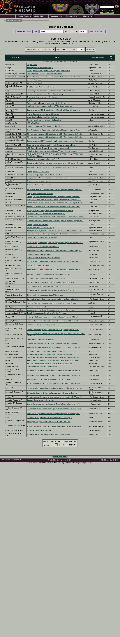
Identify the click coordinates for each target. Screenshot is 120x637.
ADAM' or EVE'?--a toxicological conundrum (43, 247)
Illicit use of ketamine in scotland (39, 265)
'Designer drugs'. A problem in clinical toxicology (44, 175)
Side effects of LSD (34, 80)
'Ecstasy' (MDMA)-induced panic (39, 185)
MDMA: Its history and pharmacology (40, 228)
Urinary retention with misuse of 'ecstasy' (42, 238)
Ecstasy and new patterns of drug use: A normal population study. (51, 310)
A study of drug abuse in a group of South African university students (52, 151)
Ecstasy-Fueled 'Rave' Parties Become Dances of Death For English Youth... (55, 203)
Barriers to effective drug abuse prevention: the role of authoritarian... (52, 299)
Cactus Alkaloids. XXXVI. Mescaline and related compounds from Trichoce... (55, 141)
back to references (60, 456)
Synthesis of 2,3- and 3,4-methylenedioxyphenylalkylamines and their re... (54, 370)
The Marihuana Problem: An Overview (41, 87)
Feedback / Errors (97, 31)
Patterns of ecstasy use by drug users (41, 325)
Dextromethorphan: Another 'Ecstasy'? (41, 339)
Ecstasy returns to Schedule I (38, 172)
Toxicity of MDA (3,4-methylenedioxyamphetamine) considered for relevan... (55, 163)
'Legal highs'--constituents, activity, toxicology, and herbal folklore (51, 145)
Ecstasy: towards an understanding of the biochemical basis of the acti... (53, 197)
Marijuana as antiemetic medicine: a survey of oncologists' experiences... (54, 200)
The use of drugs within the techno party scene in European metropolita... (54, 383)
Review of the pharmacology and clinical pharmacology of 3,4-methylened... (55, 243)
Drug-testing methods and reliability (40, 194)
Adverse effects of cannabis (37, 307)
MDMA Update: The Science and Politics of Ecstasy (46, 214)
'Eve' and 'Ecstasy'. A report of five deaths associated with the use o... (52, 168)
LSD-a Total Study (33, 123)
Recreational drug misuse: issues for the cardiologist (46, 351)
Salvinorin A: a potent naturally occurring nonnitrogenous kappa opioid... (53, 414)
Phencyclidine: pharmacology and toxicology (43, 114)
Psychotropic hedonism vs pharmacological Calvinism (47, 103)
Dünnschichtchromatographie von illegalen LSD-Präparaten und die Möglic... (55, 134)
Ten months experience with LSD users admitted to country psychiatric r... (54, 77)
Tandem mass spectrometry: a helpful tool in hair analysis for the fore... (53, 360)
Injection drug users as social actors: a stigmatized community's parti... (53, 303)
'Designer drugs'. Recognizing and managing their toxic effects (50, 211)
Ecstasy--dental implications (37, 225)
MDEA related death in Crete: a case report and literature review (50, 282)
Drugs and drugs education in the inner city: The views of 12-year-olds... (53, 321)
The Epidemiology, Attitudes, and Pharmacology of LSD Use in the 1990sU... (55, 231)
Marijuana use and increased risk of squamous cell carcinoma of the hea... (54, 347)
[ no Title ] (30, 100)
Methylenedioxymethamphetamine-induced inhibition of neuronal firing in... (54, 250)
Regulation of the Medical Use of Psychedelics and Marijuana (49, 363)
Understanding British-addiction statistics (42, 117)
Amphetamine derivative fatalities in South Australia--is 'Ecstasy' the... (52, 290)
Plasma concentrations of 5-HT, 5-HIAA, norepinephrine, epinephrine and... (54, 426)
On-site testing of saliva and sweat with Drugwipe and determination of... (53, 357)
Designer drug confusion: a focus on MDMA (43, 159)
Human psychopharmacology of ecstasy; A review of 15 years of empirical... (55, 388)
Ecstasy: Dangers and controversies (40, 400)
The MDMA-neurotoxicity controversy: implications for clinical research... (53, 207)
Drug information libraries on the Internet (42, 366)
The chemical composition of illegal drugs (42, 97)
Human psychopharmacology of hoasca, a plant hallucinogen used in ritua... (55, 261)
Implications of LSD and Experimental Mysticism (44, 74)
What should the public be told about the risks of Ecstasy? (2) (49, 418)
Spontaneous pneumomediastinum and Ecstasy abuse (47, 278)
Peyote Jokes (32, 65)
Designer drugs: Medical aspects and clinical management (48, 178)
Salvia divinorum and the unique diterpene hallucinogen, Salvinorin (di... (53, 234)
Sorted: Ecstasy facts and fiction (39, 430)
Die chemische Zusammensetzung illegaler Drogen (46, 94)
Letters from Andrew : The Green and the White (44, 126)
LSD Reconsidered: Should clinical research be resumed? (48, 148)
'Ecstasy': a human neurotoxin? (38, 181)
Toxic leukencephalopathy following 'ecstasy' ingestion (47, 313)
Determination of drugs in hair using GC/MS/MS (44, 286)
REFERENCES (14, 21)
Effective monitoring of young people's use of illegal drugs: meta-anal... (53, 330)
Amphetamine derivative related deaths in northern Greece (48, 434)
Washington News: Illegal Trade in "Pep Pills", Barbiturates (48, 71)
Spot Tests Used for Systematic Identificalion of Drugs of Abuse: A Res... (53, 130)
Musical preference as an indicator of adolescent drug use (48, 274)
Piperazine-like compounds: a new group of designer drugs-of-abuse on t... (54, 409)
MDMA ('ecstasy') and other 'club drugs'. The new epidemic (48, 421)
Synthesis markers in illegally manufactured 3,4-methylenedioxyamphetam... (55, 221)
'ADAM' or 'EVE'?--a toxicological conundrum (43, 257)
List (35, 31)
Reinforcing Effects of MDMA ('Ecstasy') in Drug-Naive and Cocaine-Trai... (54, 375)
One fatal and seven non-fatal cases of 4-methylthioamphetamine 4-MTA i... (55, 404)
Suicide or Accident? (34, 83)
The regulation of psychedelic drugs (40, 68)
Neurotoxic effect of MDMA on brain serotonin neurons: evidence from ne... (54, 190)
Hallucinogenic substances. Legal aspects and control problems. (50, 91)
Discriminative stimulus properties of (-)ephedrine (45, 295)
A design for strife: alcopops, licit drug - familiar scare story (48, 379)
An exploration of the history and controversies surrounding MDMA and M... (54, 397)
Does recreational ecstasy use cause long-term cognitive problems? (52, 343)
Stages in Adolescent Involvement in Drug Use (44, 120)
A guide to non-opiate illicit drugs (39, 254)
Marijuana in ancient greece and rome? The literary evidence (49, 106)
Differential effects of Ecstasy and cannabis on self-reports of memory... (53, 393)
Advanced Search (23, 31)
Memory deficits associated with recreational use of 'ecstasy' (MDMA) (52, 317)
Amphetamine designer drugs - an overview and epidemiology (49, 354)
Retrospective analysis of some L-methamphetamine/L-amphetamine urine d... (56, 217)
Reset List (90, 49)
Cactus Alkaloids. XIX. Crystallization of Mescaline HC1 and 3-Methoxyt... (54, 110)
